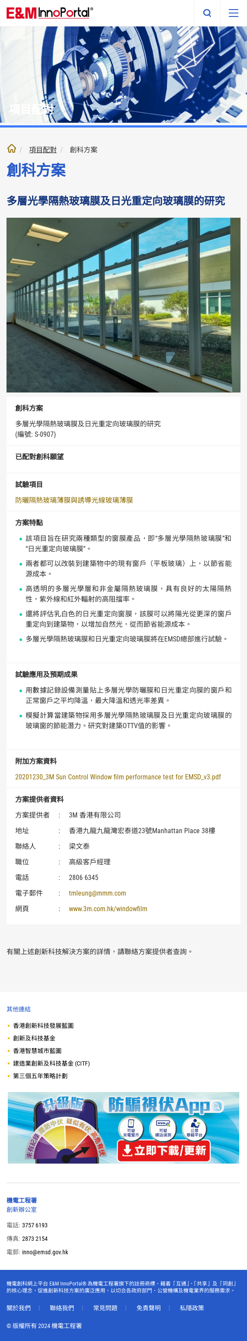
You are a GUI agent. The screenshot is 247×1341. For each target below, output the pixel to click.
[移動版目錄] (234, 13)
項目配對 (43, 150)
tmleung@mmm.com (97, 893)
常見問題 (105, 1308)
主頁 (11, 148)
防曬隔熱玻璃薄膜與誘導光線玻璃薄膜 (74, 500)
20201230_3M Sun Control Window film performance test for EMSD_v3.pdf (118, 777)
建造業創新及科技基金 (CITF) (51, 1063)
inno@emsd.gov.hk (45, 1252)
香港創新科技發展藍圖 (43, 1025)
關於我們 (18, 1308)
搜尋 (207, 13)
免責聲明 (148, 1308)
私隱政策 (192, 1308)
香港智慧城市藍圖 (37, 1050)
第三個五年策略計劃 (40, 1076)
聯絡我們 (62, 1308)
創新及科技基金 (34, 1038)
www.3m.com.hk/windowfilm (108, 909)
